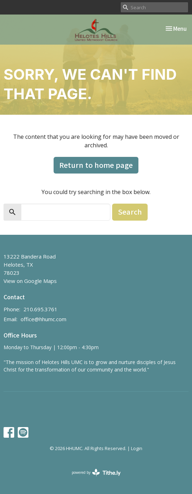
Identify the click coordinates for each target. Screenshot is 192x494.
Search (130, 211)
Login (136, 448)
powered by (96, 472)
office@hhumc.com (43, 319)
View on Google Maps (30, 280)
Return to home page (96, 165)
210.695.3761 (40, 309)
